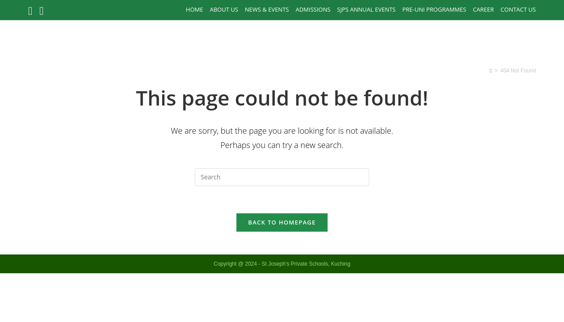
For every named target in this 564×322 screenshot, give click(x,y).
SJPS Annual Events (366, 9)
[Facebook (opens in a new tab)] (32, 11)
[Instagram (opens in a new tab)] (41, 11)
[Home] (491, 71)
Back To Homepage (282, 222)
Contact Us (518, 9)
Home (194, 9)
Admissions (312, 9)
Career (483, 9)
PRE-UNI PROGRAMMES (434, 9)
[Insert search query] (282, 177)
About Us (224, 9)
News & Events (267, 9)
